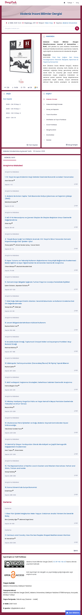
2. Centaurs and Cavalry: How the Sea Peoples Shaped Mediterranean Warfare (37, 535)
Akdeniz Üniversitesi (70, 23)
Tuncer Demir (35, 245)
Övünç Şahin (9, 245)
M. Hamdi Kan (9, 539)
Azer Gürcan (9, 180)
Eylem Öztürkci (10, 285)
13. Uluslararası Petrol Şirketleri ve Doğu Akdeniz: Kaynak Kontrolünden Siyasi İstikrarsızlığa (36, 424)
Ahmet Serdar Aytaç (22, 245)
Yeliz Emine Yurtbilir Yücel (13, 429)
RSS (76, 551)
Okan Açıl (8, 223)
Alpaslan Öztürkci (22, 285)
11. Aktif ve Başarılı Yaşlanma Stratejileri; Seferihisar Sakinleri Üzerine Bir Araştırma (38, 382)
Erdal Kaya (8, 491)
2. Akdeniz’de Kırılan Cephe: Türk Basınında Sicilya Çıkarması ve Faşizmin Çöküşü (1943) (38, 197)
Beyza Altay (9, 407)
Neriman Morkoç (10, 347)
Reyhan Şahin (9, 367)
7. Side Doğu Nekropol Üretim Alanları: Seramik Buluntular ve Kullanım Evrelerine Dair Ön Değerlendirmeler (39, 302)
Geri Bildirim (74, 613)
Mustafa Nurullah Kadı (24, 266)
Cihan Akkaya (9, 266)
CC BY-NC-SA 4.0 (59, 562)
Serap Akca (9, 307)
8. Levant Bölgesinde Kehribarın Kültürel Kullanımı (25, 323)
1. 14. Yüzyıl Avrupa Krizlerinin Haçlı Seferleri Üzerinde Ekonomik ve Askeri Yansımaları (39, 177)
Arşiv (8, 94)
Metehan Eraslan (10, 202)
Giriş (77, 3)
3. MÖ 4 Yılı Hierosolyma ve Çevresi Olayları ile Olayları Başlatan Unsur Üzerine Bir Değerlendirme (38, 218)
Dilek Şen (18, 307)
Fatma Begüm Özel (11, 386)
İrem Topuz (9, 450)
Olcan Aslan (19, 450)
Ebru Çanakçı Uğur (11, 519)
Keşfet (49, 94)
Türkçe (69, 3)
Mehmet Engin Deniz (26, 519)
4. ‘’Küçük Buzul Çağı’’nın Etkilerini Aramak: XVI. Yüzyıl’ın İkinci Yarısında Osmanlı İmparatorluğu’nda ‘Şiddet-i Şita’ (38, 240)
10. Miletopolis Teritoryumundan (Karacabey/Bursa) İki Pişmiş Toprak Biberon (37, 363)
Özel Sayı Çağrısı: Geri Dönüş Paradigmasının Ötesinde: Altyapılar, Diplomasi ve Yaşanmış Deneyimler (60, 59)
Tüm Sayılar (32, 145)
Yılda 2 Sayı (49, 23)
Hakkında (50, 36)
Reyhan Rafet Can (11, 326)
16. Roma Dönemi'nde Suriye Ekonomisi (21, 487)
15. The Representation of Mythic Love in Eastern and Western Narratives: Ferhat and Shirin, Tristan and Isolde (40, 467)
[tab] (9, 157)
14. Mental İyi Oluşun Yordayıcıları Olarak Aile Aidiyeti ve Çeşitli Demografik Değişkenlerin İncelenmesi (35, 445)
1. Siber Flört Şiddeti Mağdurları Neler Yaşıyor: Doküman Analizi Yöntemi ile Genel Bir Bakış (39, 514)
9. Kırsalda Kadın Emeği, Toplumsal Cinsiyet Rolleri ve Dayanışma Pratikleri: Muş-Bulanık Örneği (38, 343)
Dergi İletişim (72, 145)
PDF (76, 184)
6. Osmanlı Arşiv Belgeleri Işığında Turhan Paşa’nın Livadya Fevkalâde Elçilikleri (37, 282)
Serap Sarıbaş (10, 472)
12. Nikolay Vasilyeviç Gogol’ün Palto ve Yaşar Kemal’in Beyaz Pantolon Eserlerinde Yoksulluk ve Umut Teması (39, 402)
